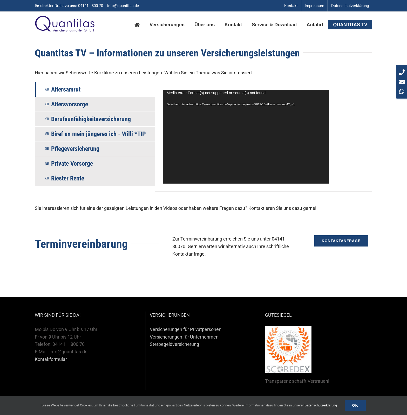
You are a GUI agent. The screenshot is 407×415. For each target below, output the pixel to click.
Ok (355, 405)
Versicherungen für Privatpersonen (185, 329)
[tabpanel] (263, 137)
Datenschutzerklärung (320, 405)
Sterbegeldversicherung (174, 344)
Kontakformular (51, 359)
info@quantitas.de (123, 5)
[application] (246, 137)
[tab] (95, 89)
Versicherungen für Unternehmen (184, 337)
